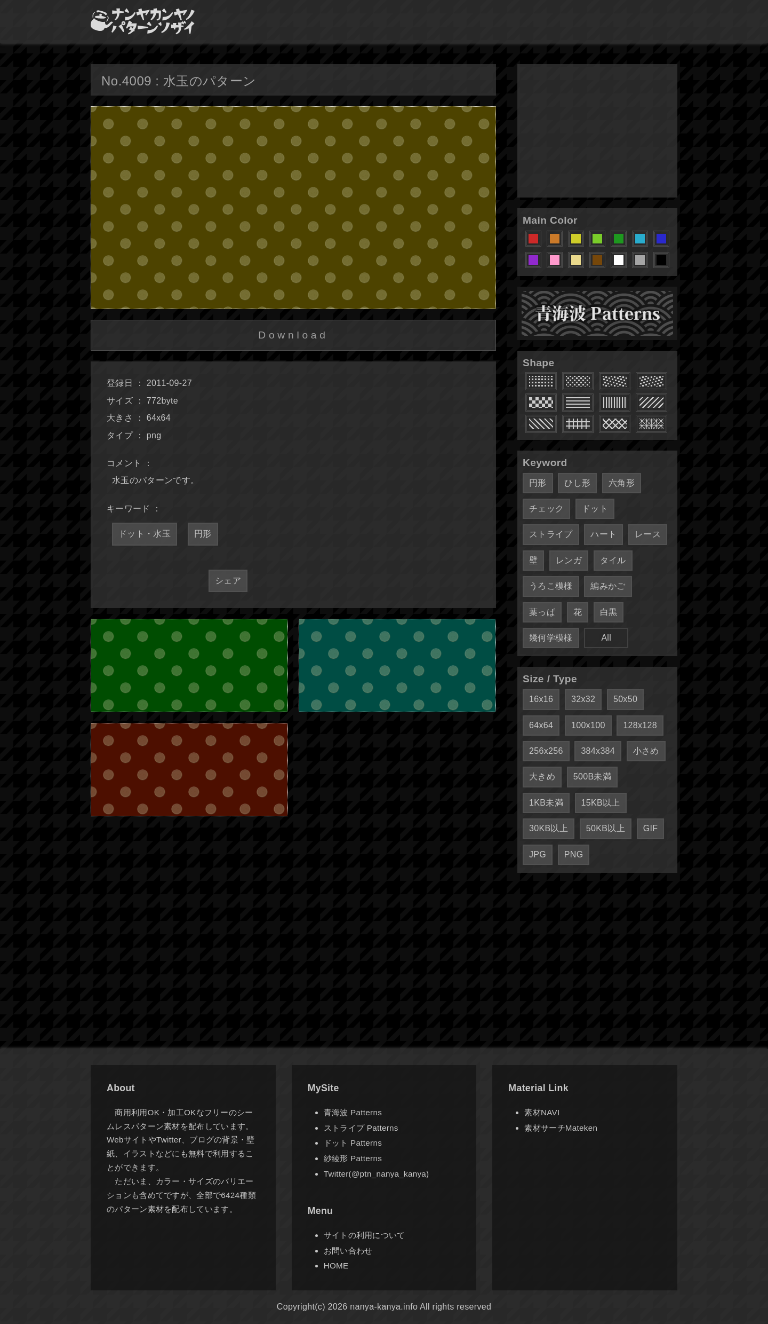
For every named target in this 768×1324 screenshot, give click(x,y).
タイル (613, 560)
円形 (203, 533)
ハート (603, 534)
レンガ (569, 560)
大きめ (542, 776)
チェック (546, 508)
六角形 (622, 482)
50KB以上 (605, 828)
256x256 (546, 750)
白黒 (609, 612)
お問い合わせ (348, 1250)
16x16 (541, 699)
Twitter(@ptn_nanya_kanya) (376, 1173)
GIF (650, 828)
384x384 (598, 750)
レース (648, 534)
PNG (573, 854)
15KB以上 (600, 802)
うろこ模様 (551, 585)
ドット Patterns (353, 1142)
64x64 (541, 725)
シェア (228, 580)
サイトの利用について (364, 1235)
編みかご (607, 585)
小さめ (646, 750)
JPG (537, 854)
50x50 (625, 699)
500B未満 (592, 776)
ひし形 (577, 482)
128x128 (640, 725)
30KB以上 (548, 828)
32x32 (583, 699)
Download (293, 335)
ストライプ (551, 534)
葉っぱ (542, 612)
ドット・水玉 (144, 533)
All (606, 637)
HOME (336, 1265)
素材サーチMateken (560, 1127)
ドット (595, 508)
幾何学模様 (551, 637)
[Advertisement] (597, 131)
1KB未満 (546, 802)
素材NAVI (541, 1112)
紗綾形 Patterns (353, 1158)
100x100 (588, 725)
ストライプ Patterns (361, 1127)
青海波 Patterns (353, 1112)
